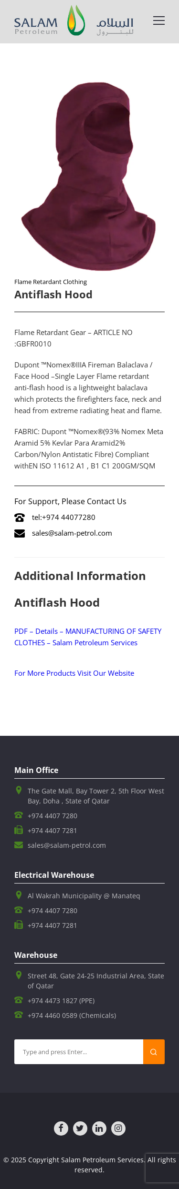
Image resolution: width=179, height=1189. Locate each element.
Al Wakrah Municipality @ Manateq (84, 895)
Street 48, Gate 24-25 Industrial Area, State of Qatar (96, 980)
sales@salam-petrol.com (63, 533)
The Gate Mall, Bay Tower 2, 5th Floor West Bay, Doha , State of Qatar (96, 795)
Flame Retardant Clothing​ (50, 281)
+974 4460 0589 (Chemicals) (72, 1015)
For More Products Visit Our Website (74, 673)
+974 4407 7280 (52, 815)
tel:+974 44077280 (54, 517)
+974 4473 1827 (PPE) (61, 1000)
